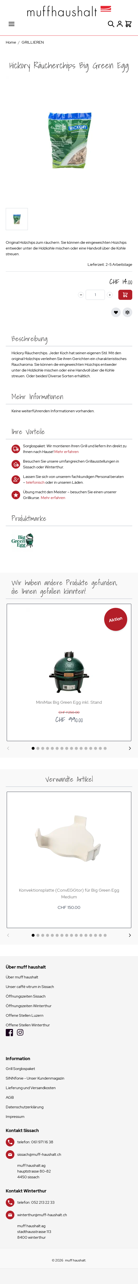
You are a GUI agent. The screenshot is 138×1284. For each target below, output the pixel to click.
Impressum (15, 1116)
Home (11, 42)
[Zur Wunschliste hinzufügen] (116, 312)
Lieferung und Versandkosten (31, 1087)
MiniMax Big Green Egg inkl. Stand (69, 702)
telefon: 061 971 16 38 (35, 1142)
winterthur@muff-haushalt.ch (42, 1214)
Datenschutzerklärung (24, 1107)
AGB (10, 1097)
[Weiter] (129, 748)
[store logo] (69, 11)
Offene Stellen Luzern (24, 1015)
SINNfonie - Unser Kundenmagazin (35, 1078)
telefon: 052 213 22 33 (35, 1202)
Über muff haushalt (22, 977)
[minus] (81, 295)
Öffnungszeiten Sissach (26, 996)
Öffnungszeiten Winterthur (29, 1005)
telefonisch (35, 482)
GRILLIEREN (33, 42)
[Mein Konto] (120, 24)
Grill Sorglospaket (20, 1068)
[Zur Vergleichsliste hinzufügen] (127, 312)
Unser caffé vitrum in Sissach (30, 986)
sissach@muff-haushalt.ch (39, 1154)
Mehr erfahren (66, 451)
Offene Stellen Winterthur (28, 1025)
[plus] (110, 295)
